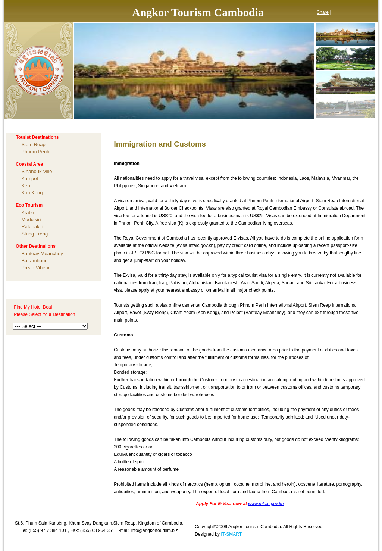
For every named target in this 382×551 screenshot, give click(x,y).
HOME (20, 125)
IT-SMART (231, 534)
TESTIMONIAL (222, 125)
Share (323, 12)
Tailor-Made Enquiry (38, 290)
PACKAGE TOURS (168, 125)
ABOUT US (57, 125)
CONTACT (305, 125)
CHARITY (266, 125)
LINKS (341, 125)
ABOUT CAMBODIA (109, 125)
